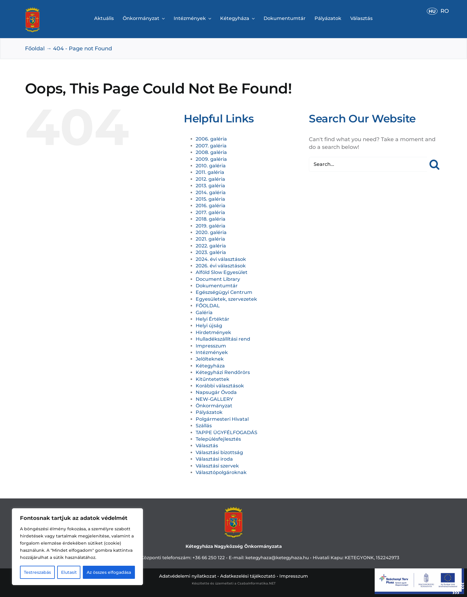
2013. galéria (210, 185)
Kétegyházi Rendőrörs (223, 372)
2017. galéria (210, 212)
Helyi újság (209, 325)
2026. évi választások (221, 266)
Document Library (218, 279)
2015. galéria (210, 199)
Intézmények (212, 352)
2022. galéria (211, 246)
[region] (77, 546)
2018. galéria (210, 219)
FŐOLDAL (208, 305)
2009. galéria (211, 159)
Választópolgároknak (221, 472)
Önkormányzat (214, 406)
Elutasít (69, 572)
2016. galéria (210, 205)
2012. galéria (210, 179)
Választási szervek (217, 466)
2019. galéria (210, 226)
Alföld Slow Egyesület (221, 272)
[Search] (434, 164)
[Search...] (368, 164)
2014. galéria (211, 192)
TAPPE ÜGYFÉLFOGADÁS (226, 432)
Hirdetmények (213, 332)
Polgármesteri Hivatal (222, 419)
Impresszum (211, 346)
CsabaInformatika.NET (256, 583)
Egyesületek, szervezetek (226, 299)
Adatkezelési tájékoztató (247, 576)
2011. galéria (210, 172)
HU (432, 11)
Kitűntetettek (212, 379)
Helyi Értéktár (212, 319)
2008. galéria (211, 152)
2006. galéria (211, 139)
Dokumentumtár (217, 286)
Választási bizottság (219, 452)
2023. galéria (211, 252)
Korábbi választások (220, 386)
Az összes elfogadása (109, 572)
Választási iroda (214, 459)
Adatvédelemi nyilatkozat (187, 576)
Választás (207, 445)
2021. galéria (210, 239)
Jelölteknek (210, 359)
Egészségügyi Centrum (224, 292)
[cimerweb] (32, 10)
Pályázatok (209, 412)
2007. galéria (211, 146)
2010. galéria (211, 166)
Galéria (204, 312)
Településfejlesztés (218, 439)
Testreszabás (37, 572)
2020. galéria (211, 232)
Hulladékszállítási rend (223, 339)
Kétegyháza (210, 366)
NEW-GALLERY (214, 399)
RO (444, 11)
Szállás (204, 425)
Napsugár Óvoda (216, 392)
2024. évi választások (221, 259)
